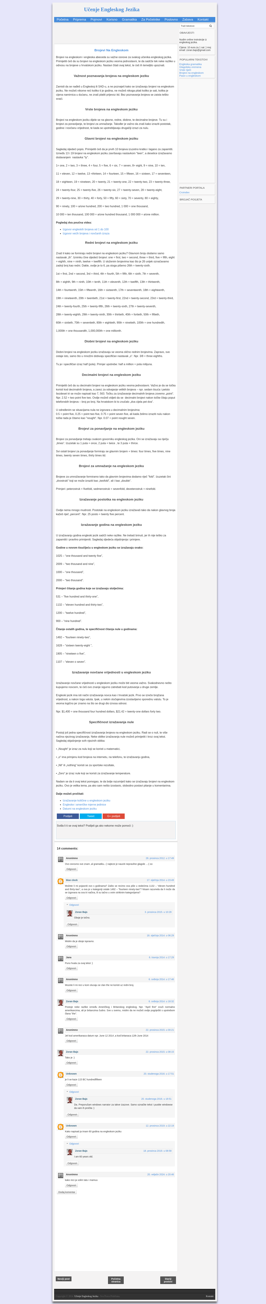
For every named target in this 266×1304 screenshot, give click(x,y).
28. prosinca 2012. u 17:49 (160, 858)
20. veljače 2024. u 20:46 (160, 1174)
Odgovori (71, 869)
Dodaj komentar (66, 1192)
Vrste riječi (185, 69)
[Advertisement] (116, 31)
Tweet (90, 816)
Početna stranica (115, 1280)
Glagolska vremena (190, 67)
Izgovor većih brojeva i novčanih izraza (86, 233)
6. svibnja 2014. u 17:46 (161, 979)
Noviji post (64, 1279)
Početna (63, 19)
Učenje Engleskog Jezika (111, 9)
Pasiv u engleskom (190, 75)
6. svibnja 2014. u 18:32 (161, 1001)
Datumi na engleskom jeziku (80, 808)
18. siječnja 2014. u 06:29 (160, 935)
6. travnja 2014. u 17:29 (161, 957)
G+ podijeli (113, 816)
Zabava (187, 19)
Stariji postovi (168, 1280)
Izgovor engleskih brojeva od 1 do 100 (86, 229)
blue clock (72, 880)
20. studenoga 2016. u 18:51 (156, 1098)
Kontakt (203, 19)
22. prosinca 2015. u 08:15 (160, 1051)
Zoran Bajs (81, 912)
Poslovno (171, 19)
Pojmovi (96, 19)
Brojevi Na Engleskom (111, 50)
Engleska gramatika (190, 64)
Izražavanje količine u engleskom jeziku (86, 800)
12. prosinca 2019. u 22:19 (160, 1125)
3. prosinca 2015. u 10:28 (158, 912)
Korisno (112, 19)
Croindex (184, 192)
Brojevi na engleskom (191, 72)
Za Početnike (150, 19)
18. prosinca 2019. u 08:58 (157, 1150)
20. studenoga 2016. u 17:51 (159, 1073)
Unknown (71, 1073)
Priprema (79, 19)
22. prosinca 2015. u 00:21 (160, 1030)
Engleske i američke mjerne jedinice (84, 804)
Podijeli (67, 816)
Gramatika (129, 19)
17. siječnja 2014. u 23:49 (160, 880)
